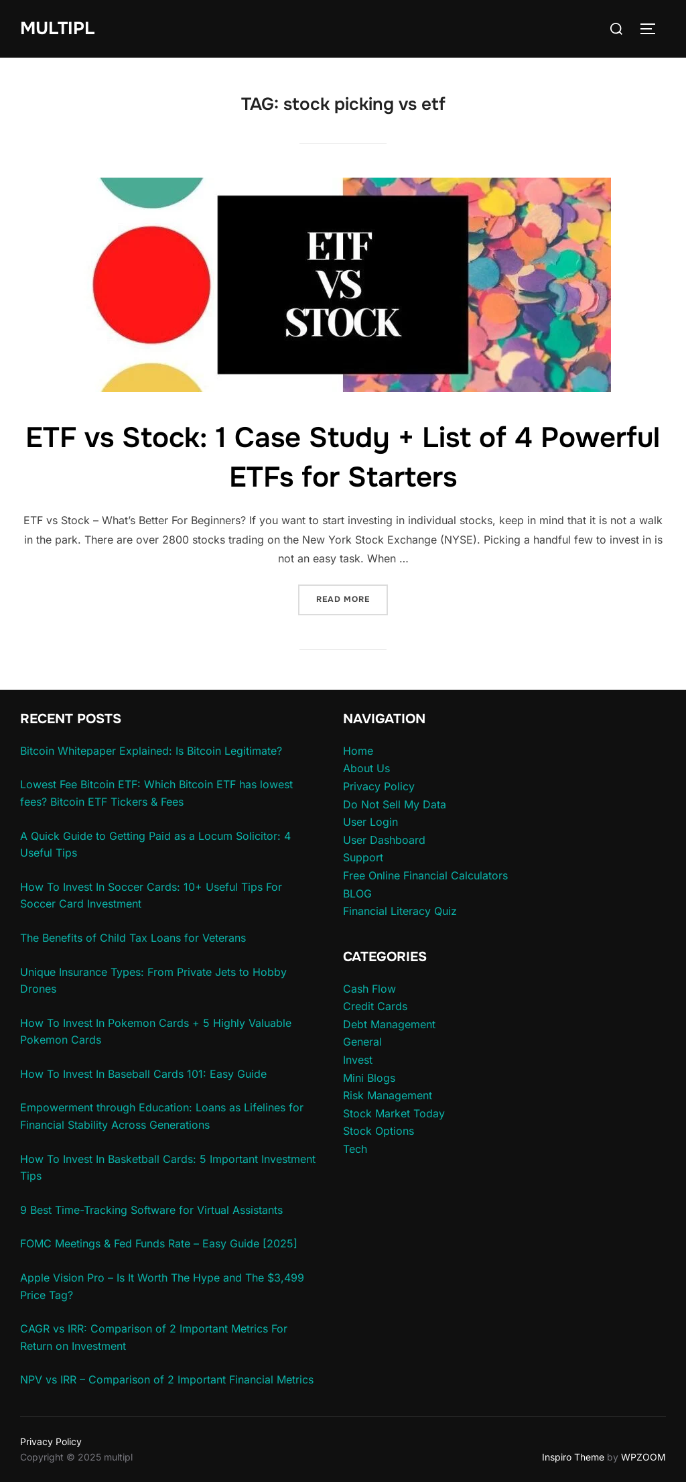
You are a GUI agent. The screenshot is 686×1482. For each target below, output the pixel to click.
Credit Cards (375, 1006)
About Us (366, 768)
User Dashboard (384, 840)
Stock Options (378, 1130)
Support (363, 857)
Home (358, 750)
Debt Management (389, 1024)
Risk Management (387, 1095)
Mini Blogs (369, 1078)
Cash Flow (369, 988)
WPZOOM (643, 1457)
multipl (57, 28)
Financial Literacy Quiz (400, 911)
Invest (357, 1059)
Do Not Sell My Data (394, 804)
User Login (370, 821)
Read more (352, 598)
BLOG (357, 893)
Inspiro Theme (573, 1457)
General (362, 1041)
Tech (355, 1149)
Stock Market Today (394, 1113)
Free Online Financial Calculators (425, 875)
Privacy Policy (379, 786)
